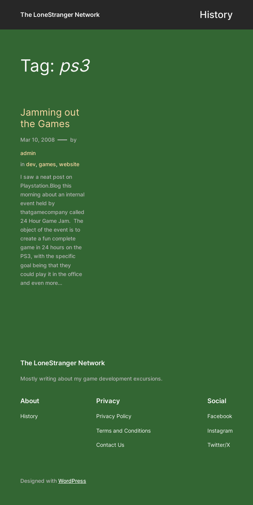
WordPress (72, 480)
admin (28, 153)
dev (31, 164)
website (69, 164)
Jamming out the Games (49, 118)
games (47, 164)
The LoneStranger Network (60, 14)
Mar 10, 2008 (37, 139)
